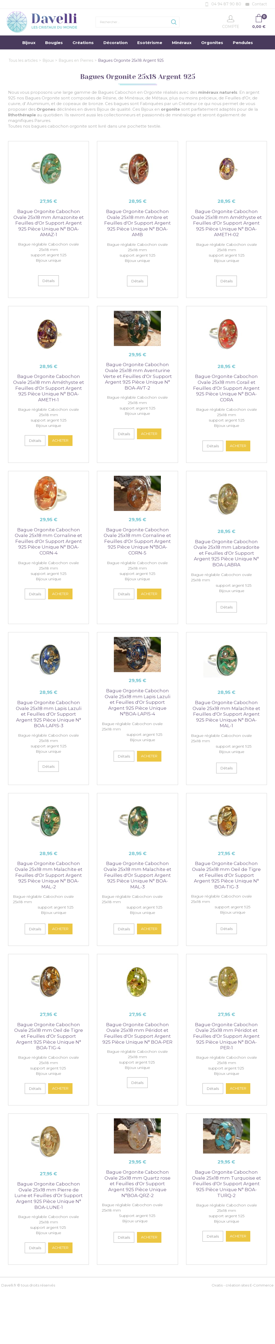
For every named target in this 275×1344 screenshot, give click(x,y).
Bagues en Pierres (76, 60)
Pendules (243, 42)
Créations (83, 42)
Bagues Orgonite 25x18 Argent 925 (131, 60)
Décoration (115, 42)
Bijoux (28, 42)
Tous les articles (23, 60)
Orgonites (212, 42)
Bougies (54, 42)
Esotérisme (149, 42)
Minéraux (181, 42)
